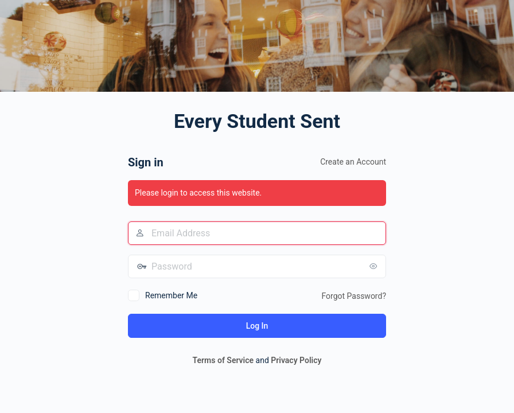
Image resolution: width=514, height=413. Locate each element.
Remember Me (171, 295)
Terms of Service (223, 360)
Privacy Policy (296, 360)
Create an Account (353, 161)
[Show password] (374, 266)
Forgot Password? (353, 296)
